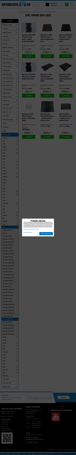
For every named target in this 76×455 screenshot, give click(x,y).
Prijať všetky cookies (46, 233)
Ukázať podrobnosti (27, 232)
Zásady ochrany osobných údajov (31, 229)
